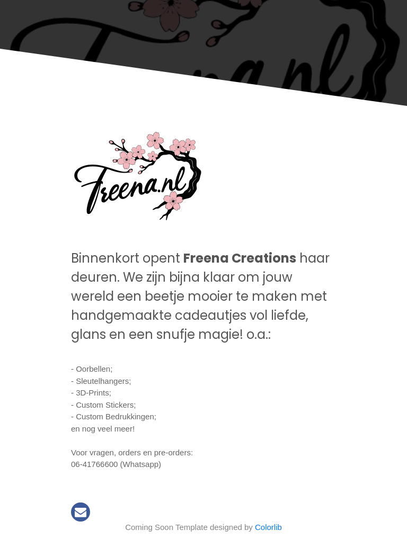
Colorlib (268, 527)
